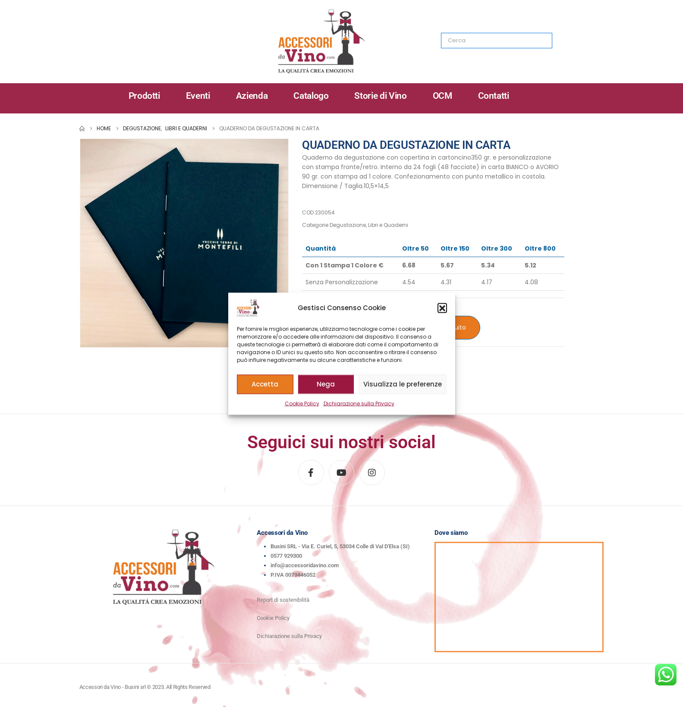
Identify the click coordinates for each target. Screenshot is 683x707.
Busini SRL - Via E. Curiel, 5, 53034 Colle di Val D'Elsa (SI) (340, 546)
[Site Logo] (321, 41)
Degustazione (348, 225)
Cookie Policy (302, 403)
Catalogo (310, 96)
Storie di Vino (380, 96)
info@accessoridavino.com (305, 565)
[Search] (540, 40)
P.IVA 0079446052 (293, 575)
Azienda (252, 96)
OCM (442, 96)
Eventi (198, 96)
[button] (442, 307)
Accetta (265, 384)
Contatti (493, 96)
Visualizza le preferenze (402, 384)
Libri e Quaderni (388, 225)
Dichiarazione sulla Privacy (359, 403)
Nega (326, 384)
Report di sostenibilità (283, 600)
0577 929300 (286, 556)
